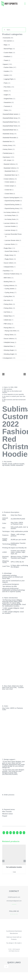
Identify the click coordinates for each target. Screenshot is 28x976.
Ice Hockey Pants (10, 215)
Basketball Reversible (9, 137)
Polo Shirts (7, 87)
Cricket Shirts (9, 193)
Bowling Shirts (8, 281)
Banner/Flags (8, 48)
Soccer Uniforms (9, 338)
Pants (5, 83)
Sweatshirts (7, 102)
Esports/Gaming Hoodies (12, 200)
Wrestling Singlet (9, 354)
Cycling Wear (8, 296)
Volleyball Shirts (9, 267)
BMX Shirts (7, 277)
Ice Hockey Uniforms (10, 212)
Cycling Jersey (9, 292)
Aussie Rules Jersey (11, 251)
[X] (7, 833)
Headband (7, 56)
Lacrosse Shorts (10, 244)
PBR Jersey (7, 324)
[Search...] (14, 29)
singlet (6, 94)
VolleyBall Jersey (9, 342)
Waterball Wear (8, 346)
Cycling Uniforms (9, 285)
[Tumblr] (20, 833)
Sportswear (6, 157)
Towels (6, 60)
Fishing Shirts (8, 304)
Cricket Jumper (9, 186)
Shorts (6, 91)
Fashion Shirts (8, 67)
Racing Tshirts (9, 334)
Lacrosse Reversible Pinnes (13, 234)
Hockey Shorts (7, 149)
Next (25, 374)
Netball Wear (8, 316)
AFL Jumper (7, 160)
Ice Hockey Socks (10, 219)
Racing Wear (8, 327)
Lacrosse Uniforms (9, 223)
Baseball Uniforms (9, 164)
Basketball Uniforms (10, 168)
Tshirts (6, 110)
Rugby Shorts (9, 259)
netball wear (7, 320)
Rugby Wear (7, 248)
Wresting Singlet (9, 350)
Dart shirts (7, 300)
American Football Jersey (11, 274)
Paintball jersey (7, 153)
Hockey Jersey (7, 145)
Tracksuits (7, 106)
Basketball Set (7, 141)
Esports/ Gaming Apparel (11, 197)
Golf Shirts (7, 312)
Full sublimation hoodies (14, 867)
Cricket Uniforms (9, 179)
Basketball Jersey (8, 133)
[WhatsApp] (17, 833)
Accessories (6, 38)
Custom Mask (8, 52)
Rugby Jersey (9, 255)
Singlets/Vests (8, 98)
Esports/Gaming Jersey (12, 208)
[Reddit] (10, 833)
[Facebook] (3, 833)
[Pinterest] (24, 833)
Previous (3, 374)
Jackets (6, 75)
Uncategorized (7, 358)
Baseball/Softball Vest (9, 130)
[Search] (4, 29)
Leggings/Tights (8, 79)
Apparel (5, 64)
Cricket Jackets (9, 182)
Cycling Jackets (9, 288)
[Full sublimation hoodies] (14, 855)
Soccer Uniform (8, 263)
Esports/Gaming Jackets (12, 204)
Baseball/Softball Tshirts (10, 126)
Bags (5, 45)
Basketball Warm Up (11, 175)
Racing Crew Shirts (10, 331)
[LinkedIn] (13, 833)
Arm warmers (8, 41)
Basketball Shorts (10, 171)
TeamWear (6, 270)
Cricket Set (8, 190)
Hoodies (6, 71)
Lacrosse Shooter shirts (12, 240)
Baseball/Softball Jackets (10, 114)
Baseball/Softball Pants (10, 122)
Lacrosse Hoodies (10, 226)
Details (14, 872)
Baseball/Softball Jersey (10, 118)
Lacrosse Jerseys (10, 230)
